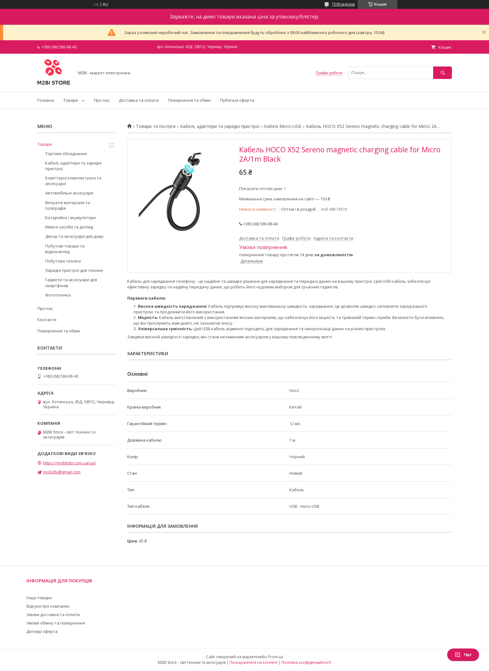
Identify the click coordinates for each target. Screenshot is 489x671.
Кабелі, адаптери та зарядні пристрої (220, 126)
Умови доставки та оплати (53, 614)
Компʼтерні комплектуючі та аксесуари (73, 180)
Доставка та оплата (139, 100)
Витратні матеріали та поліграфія (67, 205)
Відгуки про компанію (48, 606)
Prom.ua (275, 656)
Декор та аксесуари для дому (74, 236)
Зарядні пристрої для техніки (74, 270)
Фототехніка (58, 295)
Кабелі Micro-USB (282, 126)
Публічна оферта (237, 100)
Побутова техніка (63, 261)
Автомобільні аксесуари (69, 193)
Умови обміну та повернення (56, 623)
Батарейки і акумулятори (70, 217)
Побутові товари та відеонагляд (65, 248)
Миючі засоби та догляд (69, 227)
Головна (45, 100)
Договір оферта (42, 631)
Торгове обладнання (66, 153)
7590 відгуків (343, 4)
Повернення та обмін (189, 100)
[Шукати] (442, 72)
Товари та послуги (156, 126)
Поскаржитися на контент (254, 662)
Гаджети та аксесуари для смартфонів (71, 282)
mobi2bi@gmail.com (61, 471)
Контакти (46, 319)
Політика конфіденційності (306, 662)
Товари (70, 100)
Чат (463, 655)
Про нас (101, 100)
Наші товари (39, 597)
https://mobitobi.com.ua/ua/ (69, 462)
